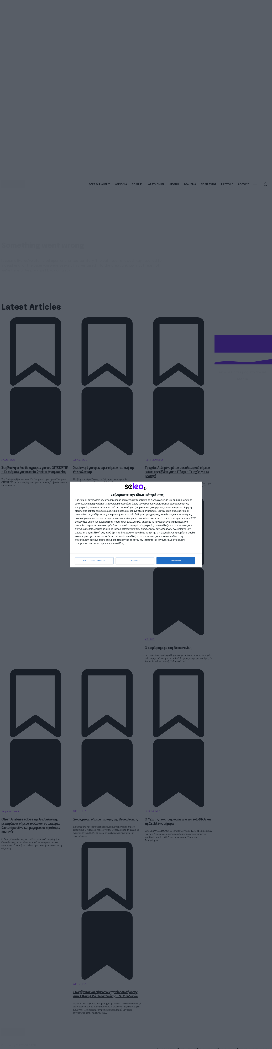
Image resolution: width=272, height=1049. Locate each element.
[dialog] (136, 524)
